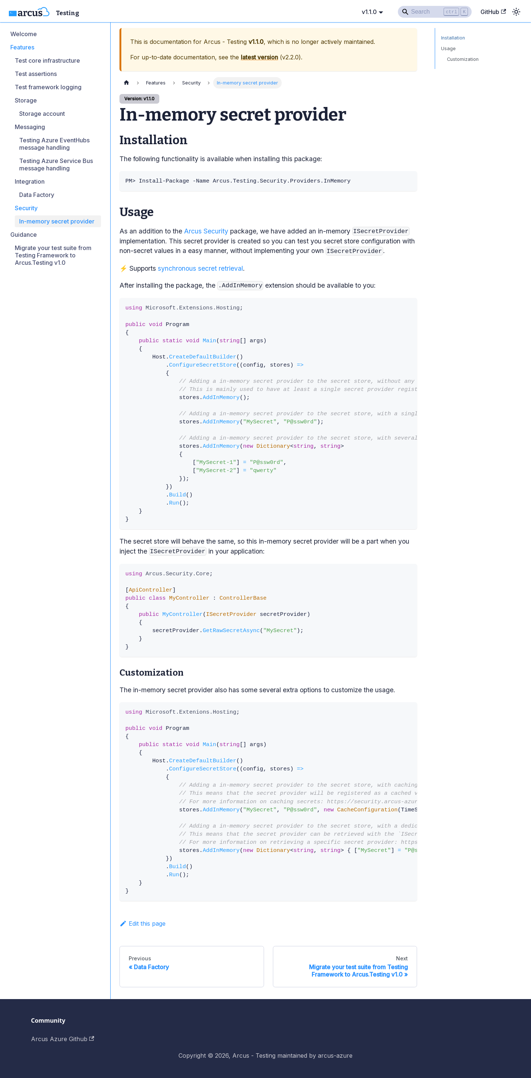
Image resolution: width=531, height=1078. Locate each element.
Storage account (42, 113)
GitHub (493, 11)
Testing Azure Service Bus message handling (56, 164)
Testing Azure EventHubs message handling (54, 143)
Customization (463, 59)
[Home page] (126, 83)
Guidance (23, 234)
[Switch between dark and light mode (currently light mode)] (516, 12)
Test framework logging (48, 87)
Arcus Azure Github (62, 1039)
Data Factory (36, 194)
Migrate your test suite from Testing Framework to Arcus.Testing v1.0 (53, 255)
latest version (259, 57)
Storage (26, 100)
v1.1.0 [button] (369, 11)
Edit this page (142, 923)
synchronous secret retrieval (200, 268)
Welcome (23, 34)
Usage (448, 48)
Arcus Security (206, 231)
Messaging (30, 127)
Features (22, 47)
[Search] (435, 12)
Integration (30, 181)
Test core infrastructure (47, 60)
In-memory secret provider (56, 221)
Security (26, 208)
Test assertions (36, 73)
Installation (453, 38)
